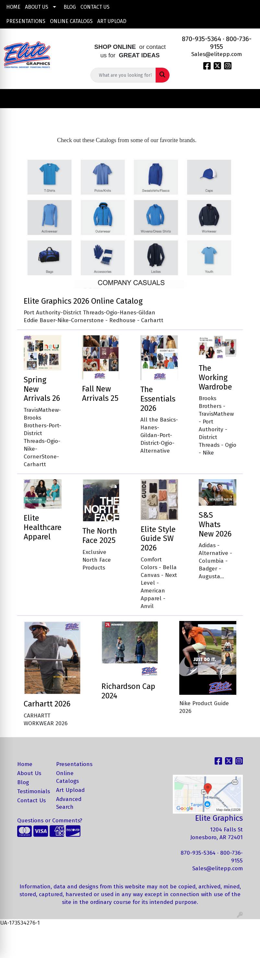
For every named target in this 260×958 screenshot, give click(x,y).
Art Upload (111, 21)
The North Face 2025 (99, 535)
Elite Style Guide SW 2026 (158, 539)
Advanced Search (68, 803)
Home (13, 7)
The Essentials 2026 (157, 399)
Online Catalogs (71, 21)
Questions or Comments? (49, 820)
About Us (36, 7)
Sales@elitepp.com (216, 54)
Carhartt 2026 (47, 703)
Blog (70, 7)
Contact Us (95, 7)
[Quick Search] (123, 75)
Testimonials (32, 791)
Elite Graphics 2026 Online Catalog (83, 301)
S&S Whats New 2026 (215, 524)
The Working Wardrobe (215, 377)
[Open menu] (247, 98)
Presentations (25, 21)
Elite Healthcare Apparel (43, 527)
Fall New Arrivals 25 (100, 393)
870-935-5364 (201, 39)
